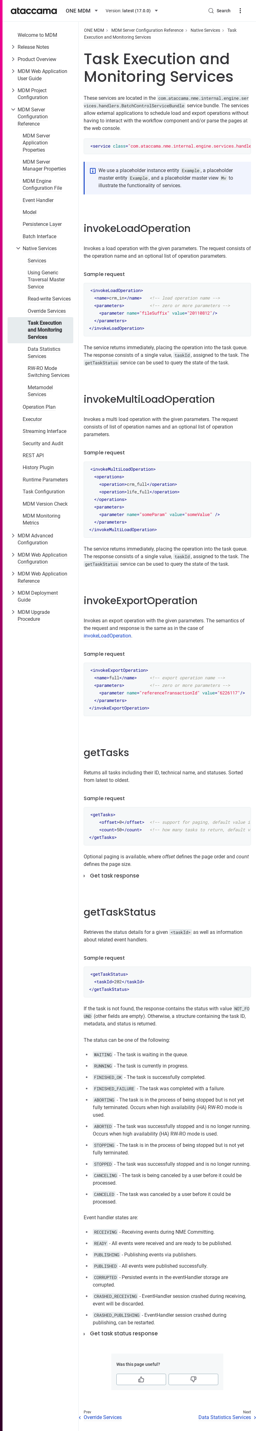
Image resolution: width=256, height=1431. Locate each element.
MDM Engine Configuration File (42, 184)
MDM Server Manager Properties (44, 165)
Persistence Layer (42, 224)
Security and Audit (43, 443)
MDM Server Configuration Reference (33, 117)
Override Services (47, 311)
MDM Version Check (45, 504)
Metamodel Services (40, 390)
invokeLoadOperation (107, 636)
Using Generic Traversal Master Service (46, 280)
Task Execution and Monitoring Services (45, 330)
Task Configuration (44, 492)
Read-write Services (49, 299)
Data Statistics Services (44, 352)
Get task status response (124, 1333)
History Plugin (38, 467)
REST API (33, 455)
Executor (32, 419)
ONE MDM (94, 30)
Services (37, 261)
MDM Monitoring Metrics (41, 519)
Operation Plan (39, 407)
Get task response (114, 875)
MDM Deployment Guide (38, 596)
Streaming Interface (44, 431)
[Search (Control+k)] (219, 10)
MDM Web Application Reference (42, 577)
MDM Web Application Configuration (42, 558)
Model (29, 212)
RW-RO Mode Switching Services (49, 371)
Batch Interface (39, 236)
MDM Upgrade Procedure (34, 615)
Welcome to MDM (37, 35)
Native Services (40, 248)
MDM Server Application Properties (36, 143)
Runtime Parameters (45, 480)
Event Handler (38, 200)
